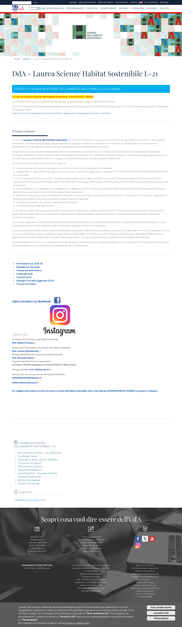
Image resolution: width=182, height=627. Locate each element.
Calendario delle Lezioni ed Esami (38, 459)
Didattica (92, 8)
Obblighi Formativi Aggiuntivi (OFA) (35, 280)
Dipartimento (108, 8)
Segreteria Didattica (30, 470)
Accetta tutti (161, 613)
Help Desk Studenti (145, 591)
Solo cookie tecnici (161, 608)
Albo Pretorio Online (145, 565)
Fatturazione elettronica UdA (145, 574)
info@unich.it (94, 537)
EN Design (164, 2)
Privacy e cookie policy (77, 623)
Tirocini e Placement (145, 594)
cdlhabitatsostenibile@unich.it (29, 500)
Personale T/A (91, 571)
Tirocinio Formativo (29, 463)
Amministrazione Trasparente (145, 568)
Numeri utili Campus (145, 582)
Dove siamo (145, 579)
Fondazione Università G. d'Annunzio (91, 582)
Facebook (137, 538)
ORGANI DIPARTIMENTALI (50, 8)
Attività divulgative (29, 480)
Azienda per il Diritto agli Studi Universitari (91, 565)
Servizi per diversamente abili (91, 588)
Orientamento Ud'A (91, 577)
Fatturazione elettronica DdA (145, 577)
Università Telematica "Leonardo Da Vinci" (91, 568)
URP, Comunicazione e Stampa (91, 579)
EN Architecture (151, 2)
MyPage (72, 2)
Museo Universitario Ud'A (91, 585)
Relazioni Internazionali (91, 574)
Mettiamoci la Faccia (145, 571)
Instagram (137, 545)
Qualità (164, 8)
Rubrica (134, 2)
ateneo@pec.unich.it (93, 540)
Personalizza (161, 619)
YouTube (152, 538)
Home (17, 59)
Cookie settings (145, 596)
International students (91, 591)
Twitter (145, 538)
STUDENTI (152, 8)
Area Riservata (122, 2)
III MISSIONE (137, 8)
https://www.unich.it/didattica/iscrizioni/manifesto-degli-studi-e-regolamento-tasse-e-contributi (61, 113)
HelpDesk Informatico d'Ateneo (145, 588)
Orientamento (75, 8)
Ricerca (124, 8)
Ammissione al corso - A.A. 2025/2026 (39, 453)
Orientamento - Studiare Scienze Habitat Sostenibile (37, 475)
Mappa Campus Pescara (145, 585)
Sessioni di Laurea (28, 483)
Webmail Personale (87, 2)
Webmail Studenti (105, 2)
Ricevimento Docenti (30, 466)
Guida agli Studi (24, 273)
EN (140, 2)
